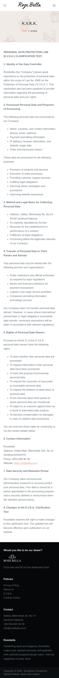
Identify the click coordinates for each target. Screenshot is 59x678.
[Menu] (54, 5)
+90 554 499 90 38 (14, 624)
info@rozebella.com (15, 628)
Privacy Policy (11, 585)
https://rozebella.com (25, 463)
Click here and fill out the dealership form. (27, 567)
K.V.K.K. (8, 593)
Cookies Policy (12, 597)
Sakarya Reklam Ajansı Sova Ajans (22, 674)
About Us (9, 589)
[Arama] (5, 5)
